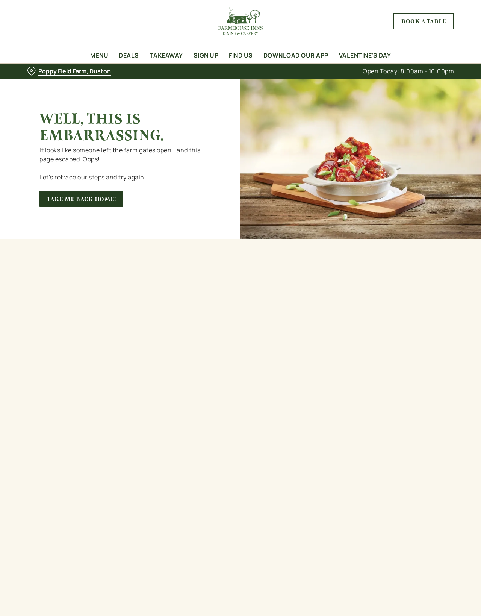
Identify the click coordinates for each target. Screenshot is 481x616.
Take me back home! (81, 199)
